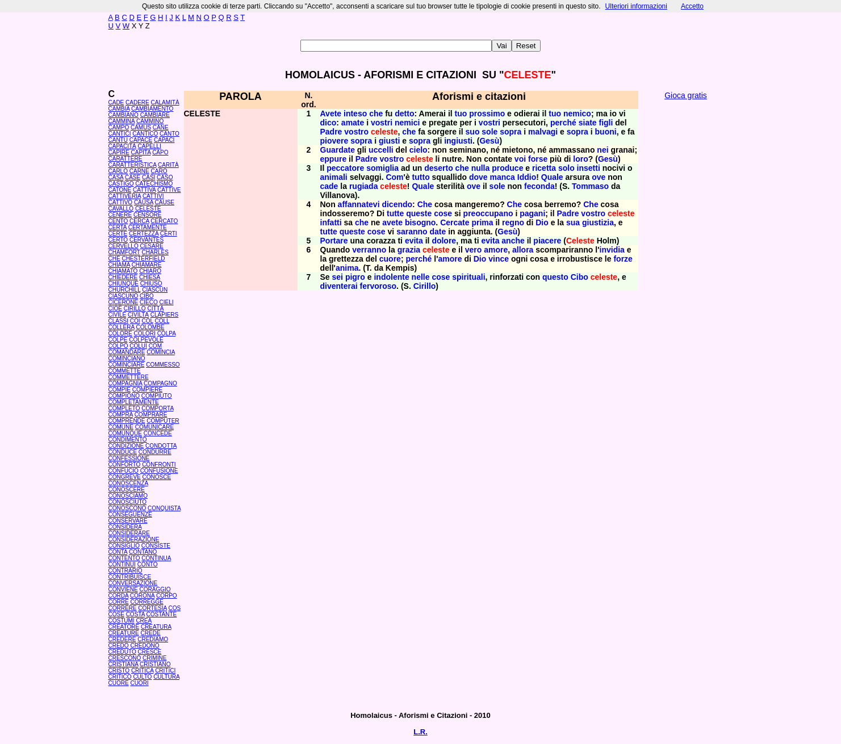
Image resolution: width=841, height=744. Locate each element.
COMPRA (120, 414)
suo (473, 131)
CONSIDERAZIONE (134, 539)
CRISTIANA (123, 664)
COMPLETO (124, 408)
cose (443, 213)
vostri (381, 122)
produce (507, 168)
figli (606, 122)
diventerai (339, 286)
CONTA (118, 552)
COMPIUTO (156, 396)
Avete (331, 113)
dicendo (397, 204)
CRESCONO (124, 658)
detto (404, 113)
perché (563, 122)
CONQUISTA (164, 508)
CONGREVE (124, 477)
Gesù (489, 140)
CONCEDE (158, 433)
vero (473, 249)
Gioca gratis (685, 95)
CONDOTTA (161, 446)
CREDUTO (122, 652)
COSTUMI (121, 620)
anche (512, 240)
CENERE (120, 215)
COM (155, 346)
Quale (552, 177)
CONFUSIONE (159, 471)
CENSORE (147, 215)
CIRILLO (135, 308)
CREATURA (156, 627)
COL (147, 321)
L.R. (420, 732)
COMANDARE (126, 352)
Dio (542, 222)
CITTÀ (155, 308)
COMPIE (119, 389)
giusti (389, 140)
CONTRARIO (125, 571)
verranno (369, 249)
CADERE (137, 102)
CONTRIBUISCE (130, 577)
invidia (612, 249)
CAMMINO (150, 121)
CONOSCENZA (128, 483)
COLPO (118, 346)
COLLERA (121, 327)
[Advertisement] (686, 278)
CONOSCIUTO (127, 502)
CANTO (169, 134)
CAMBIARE (155, 115)
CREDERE (122, 639)
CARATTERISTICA (132, 165)
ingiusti (458, 140)
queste (419, 213)
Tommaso (590, 186)
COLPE (118, 340)
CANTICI (119, 134)
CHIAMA (119, 265)
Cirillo (424, 286)
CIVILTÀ (138, 315)
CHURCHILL (124, 290)
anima (347, 267)
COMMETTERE (128, 377)
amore (496, 249)
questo (555, 276)
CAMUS (141, 127)
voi (520, 158)
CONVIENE (123, 589)
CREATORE (124, 627)
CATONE (120, 190)
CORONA (142, 595)
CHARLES (155, 252)
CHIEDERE (123, 277)
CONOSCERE (126, 489)
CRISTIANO (155, 664)
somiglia (382, 168)
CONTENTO (124, 558)
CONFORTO (124, 464)
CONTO (147, 564)
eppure (333, 158)
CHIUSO (151, 283)
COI (135, 321)
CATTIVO (120, 202)
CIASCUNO (123, 296)
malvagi (543, 131)
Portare (334, 240)
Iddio (526, 177)
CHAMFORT (124, 252)
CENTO (118, 221)
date (437, 231)
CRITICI (165, 670)
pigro (355, 276)
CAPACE (140, 140)
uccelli (381, 149)
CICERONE (123, 302)
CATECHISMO (154, 183)
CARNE (139, 171)
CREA (143, 620)
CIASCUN (155, 290)
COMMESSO (162, 365)
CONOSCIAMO (128, 496)
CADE (116, 102)
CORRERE (122, 608)
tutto (421, 177)
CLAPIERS (164, 315)
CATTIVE (169, 190)
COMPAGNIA (125, 383)
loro (580, 158)
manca (502, 177)
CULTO (142, 677)
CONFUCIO (123, 471)
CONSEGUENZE (130, 514)
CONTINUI (122, 564)
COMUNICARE (154, 427)
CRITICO (120, 677)
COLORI (145, 333)
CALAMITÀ (165, 102)
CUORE (118, 683)
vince (498, 258)
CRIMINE (154, 658)
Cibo (579, 276)
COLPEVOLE (146, 340)
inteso (355, 113)
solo (566, 168)
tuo (461, 113)
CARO (159, 171)
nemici (407, 122)
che (376, 113)
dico (328, 122)
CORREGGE (146, 602)
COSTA (135, 614)
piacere (547, 240)
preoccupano (488, 213)
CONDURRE (155, 452)
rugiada (363, 186)
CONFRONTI (158, 464)
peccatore (345, 168)
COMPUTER (163, 421)
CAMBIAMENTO (152, 109)
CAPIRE (118, 152)
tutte (395, 213)
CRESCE (150, 652)
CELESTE (148, 208)
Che (424, 204)
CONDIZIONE (126, 446)
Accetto (692, 6)
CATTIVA (144, 190)
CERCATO (164, 221)
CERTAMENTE (147, 227)
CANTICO (145, 134)
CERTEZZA (143, 233)
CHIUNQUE (123, 283)
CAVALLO (121, 208)
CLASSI (118, 321)
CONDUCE (122, 452)
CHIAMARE (147, 265)
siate (588, 122)
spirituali (468, 276)
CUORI (139, 683)
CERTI (168, 233)
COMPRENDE (126, 421)
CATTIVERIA (124, 196)
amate (352, 122)
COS (174, 608)
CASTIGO (121, 183)
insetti (588, 168)
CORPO (166, 595)
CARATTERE (125, 158)
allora (522, 249)
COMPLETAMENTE (133, 402)
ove (598, 177)
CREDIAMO (152, 639)
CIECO (149, 302)
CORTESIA (152, 608)
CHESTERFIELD (143, 258)
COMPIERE (147, 389)
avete (392, 222)
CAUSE (164, 202)
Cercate (454, 222)
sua (573, 222)
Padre (331, 131)
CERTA (117, 227)
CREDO (118, 645)
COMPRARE (151, 414)
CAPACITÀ (122, 146)
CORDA (118, 595)
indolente (391, 276)
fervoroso (378, 286)
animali (334, 177)
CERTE (118, 233)
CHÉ (114, 258)
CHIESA (149, 277)
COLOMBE (150, 327)
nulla (480, 168)
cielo (418, 149)
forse (537, 158)
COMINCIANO (126, 358)
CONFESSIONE (129, 458)
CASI (148, 177)
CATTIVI (153, 196)
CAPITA (141, 152)
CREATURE (123, 633)
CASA (116, 177)
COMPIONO (124, 396)
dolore (444, 240)
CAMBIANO (123, 115)
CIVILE (117, 315)
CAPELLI (149, 146)
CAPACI (164, 140)
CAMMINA (121, 121)
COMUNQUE (125, 433)
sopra (510, 131)
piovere (334, 140)
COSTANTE (162, 614)
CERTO (118, 240)
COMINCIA (160, 352)
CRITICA (142, 670)
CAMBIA (119, 109)
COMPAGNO (160, 383)
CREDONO (144, 645)
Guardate (337, 149)
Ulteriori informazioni (636, 6)
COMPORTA (157, 408)
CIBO (146, 296)
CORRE (118, 602)
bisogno (420, 222)
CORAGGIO (155, 589)
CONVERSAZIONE (133, 583)
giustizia (598, 222)
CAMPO (118, 127)
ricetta (544, 168)
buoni (606, 131)
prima (482, 222)
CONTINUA (156, 558)
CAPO (160, 152)
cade (329, 186)
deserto (438, 168)
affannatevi (359, 204)
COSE (116, 614)
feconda (539, 186)
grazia (409, 249)
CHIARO (150, 271)
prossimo (487, 113)
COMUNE (120, 427)
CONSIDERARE (129, 533)
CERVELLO (123, 246)
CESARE (151, 246)
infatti (331, 222)
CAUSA (143, 202)
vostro (356, 131)
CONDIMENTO (127, 439)
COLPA (166, 333)
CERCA (139, 221)
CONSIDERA (125, 527)
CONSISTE (155, 546)
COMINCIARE (126, 365)
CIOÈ (115, 308)
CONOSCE (157, 477)
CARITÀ (168, 165)
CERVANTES (146, 240)
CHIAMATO (123, 271)
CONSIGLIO (124, 546)
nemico (577, 113)
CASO (165, 177)
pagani (532, 213)
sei (337, 276)
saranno (411, 231)
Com (394, 177)
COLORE (120, 333)
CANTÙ (118, 140)
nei (602, 149)
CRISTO (119, 670)
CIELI (167, 302)
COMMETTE (124, 371)
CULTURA (166, 677)
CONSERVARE (128, 521)
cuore (390, 258)
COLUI (138, 346)
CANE (161, 127)
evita (414, 240)
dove (478, 177)
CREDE (151, 633)
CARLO (118, 171)
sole (489, 131)
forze (622, 258)
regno (513, 222)
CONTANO (143, 552)
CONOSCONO (127, 508)
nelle (421, 276)
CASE (132, 177)
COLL (161, 321)
